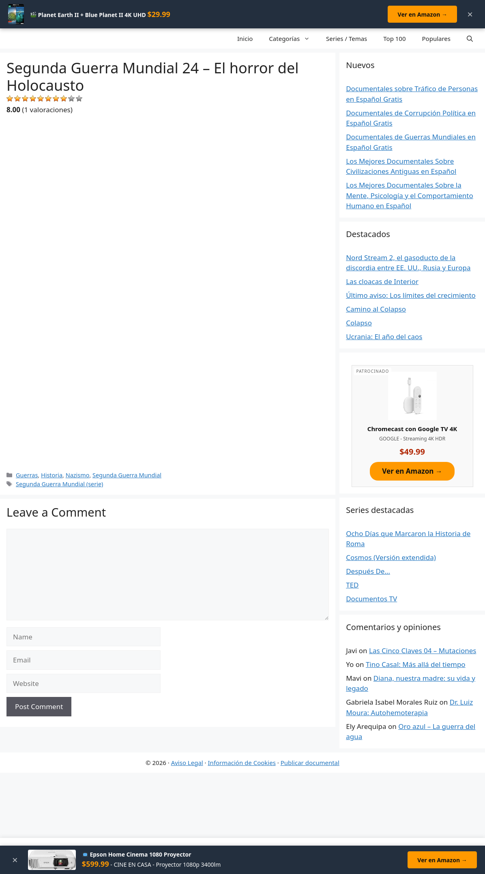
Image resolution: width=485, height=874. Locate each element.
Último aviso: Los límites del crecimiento (411, 295)
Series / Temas (346, 38)
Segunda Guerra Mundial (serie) (59, 484)
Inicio (245, 38)
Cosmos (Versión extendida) (391, 557)
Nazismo (78, 475)
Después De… (368, 571)
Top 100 (394, 38)
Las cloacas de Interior (382, 281)
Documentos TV (371, 598)
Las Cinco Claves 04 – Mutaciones (422, 650)
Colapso (359, 322)
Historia (51, 475)
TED (352, 585)
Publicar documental (310, 763)
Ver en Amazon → (422, 14)
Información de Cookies (242, 763)
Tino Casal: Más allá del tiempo (416, 664)
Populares (436, 38)
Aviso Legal (187, 763)
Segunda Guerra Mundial (126, 475)
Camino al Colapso (376, 309)
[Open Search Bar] (470, 38)
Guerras (27, 475)
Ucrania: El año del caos (384, 336)
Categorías (293, 38)
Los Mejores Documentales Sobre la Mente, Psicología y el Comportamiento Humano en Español (409, 195)
